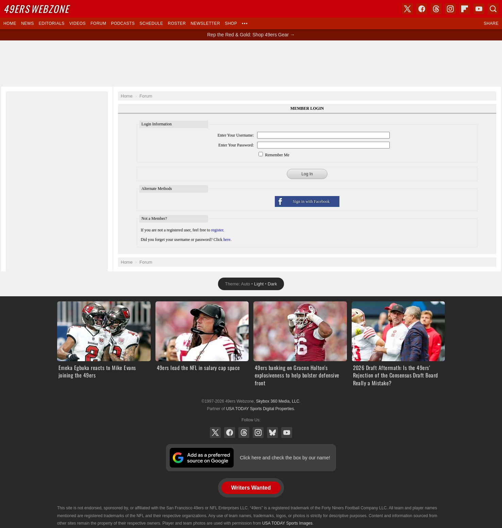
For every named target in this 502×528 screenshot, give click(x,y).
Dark (272, 283)
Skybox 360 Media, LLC (277, 401)
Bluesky (272, 432)
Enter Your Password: (236, 145)
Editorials (52, 23)
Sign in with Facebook (311, 201)
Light (259, 283)
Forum (98, 23)
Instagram (258, 432)
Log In (307, 174)
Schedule (151, 23)
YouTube (286, 432)
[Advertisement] (251, 64)
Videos (77, 23)
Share (491, 23)
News (27, 23)
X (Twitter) (215, 432)
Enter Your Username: (235, 135)
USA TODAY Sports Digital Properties (260, 408)
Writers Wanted (251, 488)
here (227, 239)
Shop (231, 23)
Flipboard (464, 8)
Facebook (229, 432)
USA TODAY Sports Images (287, 523)
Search (493, 8)
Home (9, 23)
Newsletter (205, 23)
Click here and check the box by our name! (285, 457)
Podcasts (123, 23)
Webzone (36, 9)
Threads (243, 432)
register (217, 230)
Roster (177, 23)
